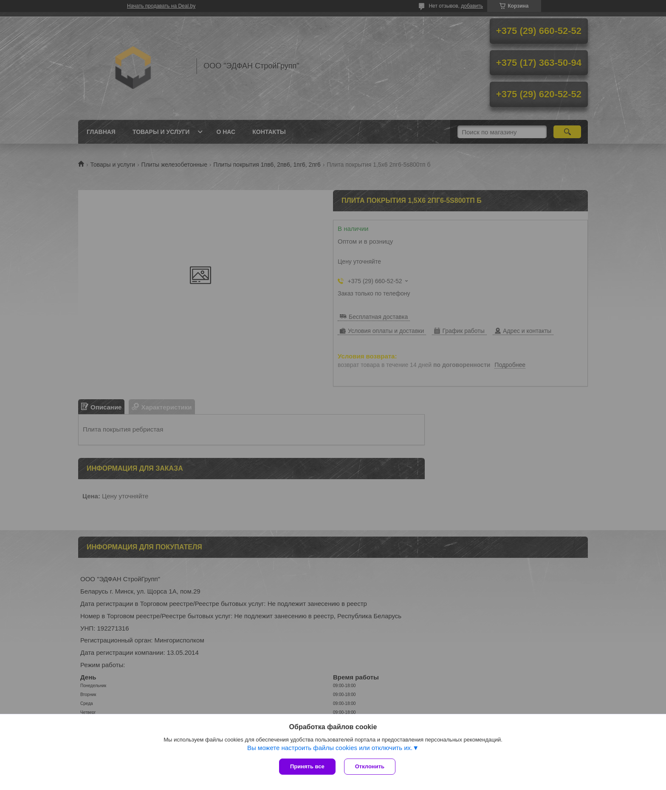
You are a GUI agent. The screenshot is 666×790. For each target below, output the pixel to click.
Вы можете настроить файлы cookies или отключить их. (329, 747)
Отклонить (369, 766)
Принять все (307, 766)
